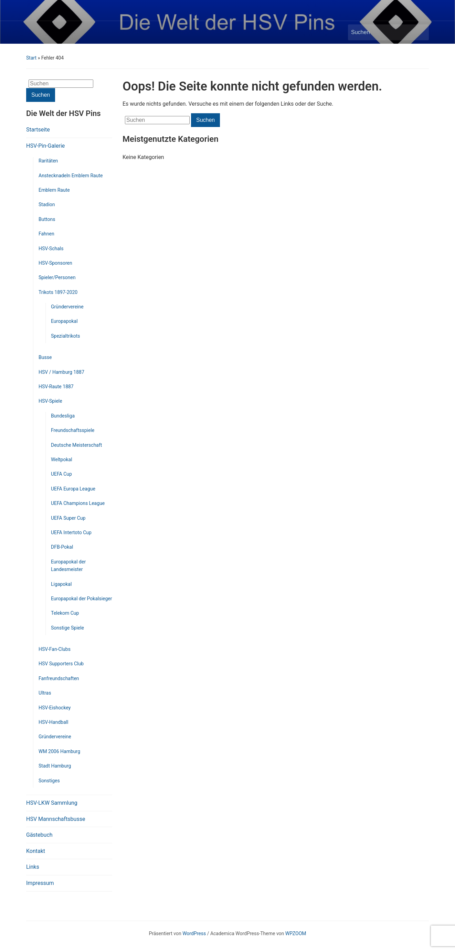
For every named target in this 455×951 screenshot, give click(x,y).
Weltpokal (61, 459)
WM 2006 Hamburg (59, 751)
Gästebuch (39, 835)
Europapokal (64, 321)
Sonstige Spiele (67, 628)
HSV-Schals (51, 248)
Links (32, 867)
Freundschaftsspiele (72, 430)
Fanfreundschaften (59, 678)
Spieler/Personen (57, 277)
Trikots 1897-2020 (58, 292)
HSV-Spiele (50, 401)
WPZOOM (295, 933)
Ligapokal (61, 584)
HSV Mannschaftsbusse (55, 819)
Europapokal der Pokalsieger (81, 598)
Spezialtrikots (65, 336)
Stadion (47, 204)
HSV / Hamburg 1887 (61, 372)
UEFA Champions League (78, 503)
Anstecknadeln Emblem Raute (71, 175)
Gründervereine (67, 306)
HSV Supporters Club (61, 663)
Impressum (40, 883)
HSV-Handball (53, 722)
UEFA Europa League (73, 489)
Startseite (38, 129)
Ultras (45, 693)
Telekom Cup (65, 613)
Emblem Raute (54, 190)
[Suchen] (382, 32)
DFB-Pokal (62, 547)
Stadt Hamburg (55, 766)
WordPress (194, 933)
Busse (45, 357)
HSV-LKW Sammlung (51, 803)
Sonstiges (49, 780)
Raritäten (48, 160)
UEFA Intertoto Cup (71, 532)
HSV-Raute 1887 (56, 386)
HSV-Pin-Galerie (45, 145)
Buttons (47, 219)
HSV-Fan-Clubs (55, 649)
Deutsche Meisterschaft (76, 445)
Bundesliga (63, 416)
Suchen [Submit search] (420, 32)
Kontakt (35, 851)
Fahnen (46, 233)
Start (31, 58)
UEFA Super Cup (68, 518)
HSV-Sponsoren (55, 263)
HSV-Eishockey (55, 707)
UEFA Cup (61, 474)
